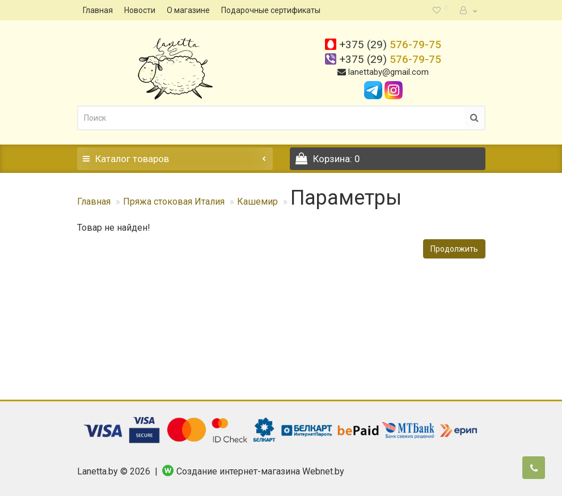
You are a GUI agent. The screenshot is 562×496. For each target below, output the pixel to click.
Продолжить (454, 248)
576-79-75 (390, 44)
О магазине (188, 10)
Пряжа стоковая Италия (174, 201)
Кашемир (257, 201)
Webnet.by (323, 471)
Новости (139, 10)
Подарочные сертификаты (270, 10)
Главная (98, 10)
